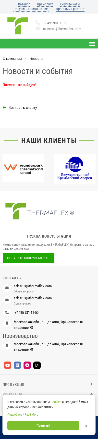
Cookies (55, 402)
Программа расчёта (70, 9)
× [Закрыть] (86, 426)
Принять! (43, 425)
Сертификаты (70, 4)
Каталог (24, 4)
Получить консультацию (31, 9)
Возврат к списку (23, 107)
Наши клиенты (49, 141)
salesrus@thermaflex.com (58, 29)
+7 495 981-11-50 (51, 23)
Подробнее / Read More (22, 414)
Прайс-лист (45, 4)
